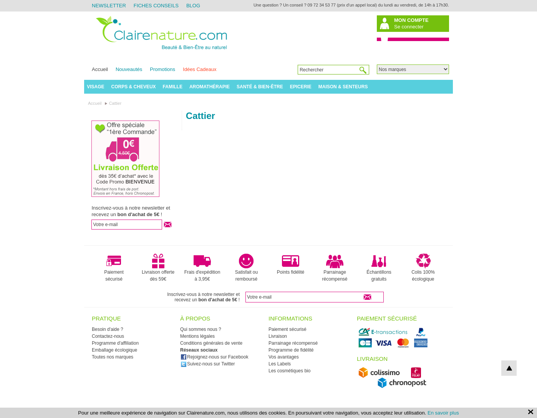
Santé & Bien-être (260, 86)
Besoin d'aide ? (107, 329)
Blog (193, 5)
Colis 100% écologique (423, 267)
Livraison (277, 336)
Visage (95, 86)
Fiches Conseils (156, 5)
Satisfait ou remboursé (246, 267)
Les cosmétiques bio (289, 370)
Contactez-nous (108, 336)
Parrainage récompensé (334, 267)
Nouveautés (129, 69)
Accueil (100, 69)
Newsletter (109, 5)
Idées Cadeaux (199, 69)
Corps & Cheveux (133, 86)
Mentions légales (197, 336)
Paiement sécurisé (114, 267)
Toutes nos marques (112, 357)
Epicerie (301, 86)
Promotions (162, 69)
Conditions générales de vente (211, 343)
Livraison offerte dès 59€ (158, 267)
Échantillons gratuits (378, 267)
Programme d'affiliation (115, 343)
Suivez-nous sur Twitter (208, 364)
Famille (172, 86)
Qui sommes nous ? (200, 329)
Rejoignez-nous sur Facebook (214, 357)
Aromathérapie (209, 86)
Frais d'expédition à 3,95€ (202, 267)
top (509, 368)
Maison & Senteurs (343, 86)
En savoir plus (443, 413)
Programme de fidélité (290, 350)
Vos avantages (283, 357)
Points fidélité (290, 264)
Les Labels (279, 364)
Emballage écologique (114, 350)
